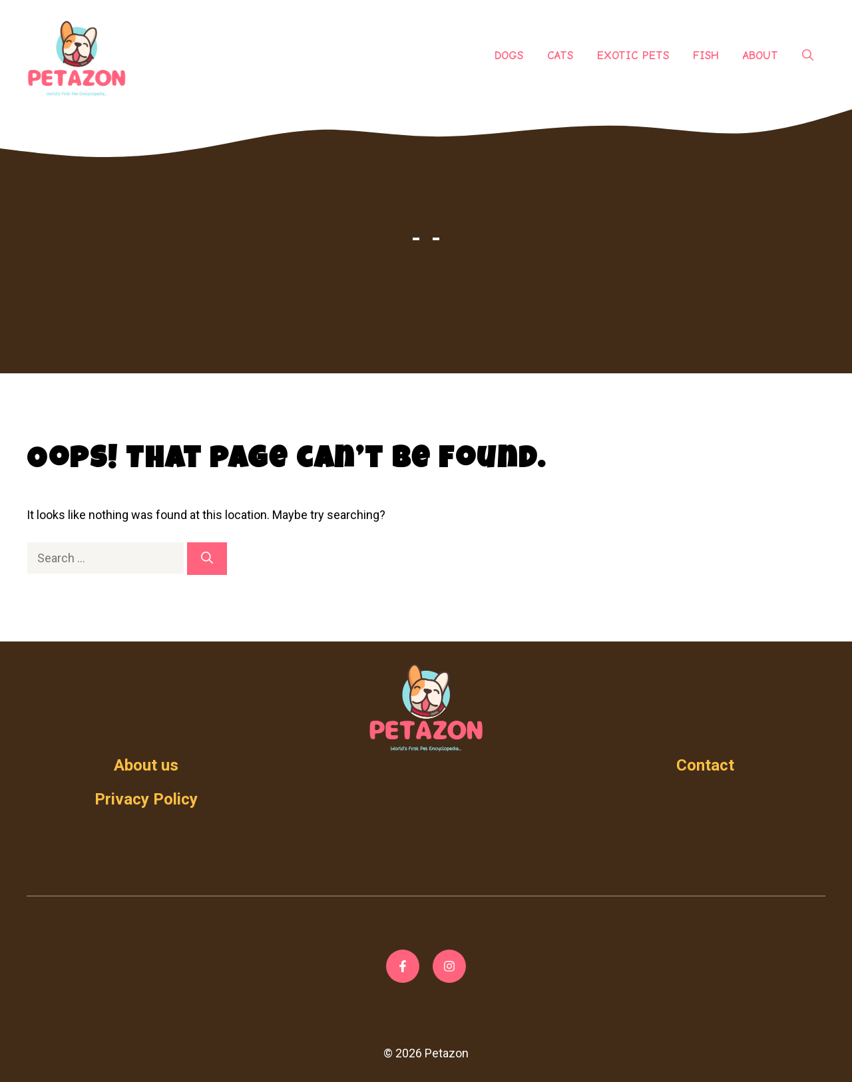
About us (146, 765)
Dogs (509, 55)
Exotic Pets (633, 55)
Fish (706, 55)
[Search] (207, 558)
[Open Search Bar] (807, 56)
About (760, 55)
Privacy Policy (146, 799)
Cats (560, 55)
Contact (705, 765)
